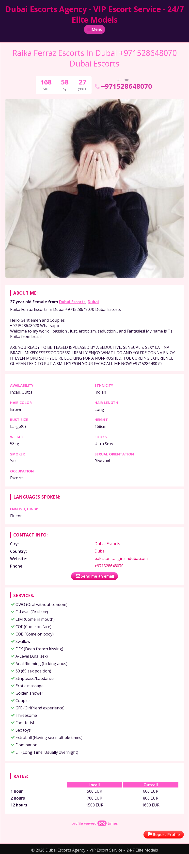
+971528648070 (123, 86)
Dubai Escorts (72, 301)
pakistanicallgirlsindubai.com (121, 558)
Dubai (93, 301)
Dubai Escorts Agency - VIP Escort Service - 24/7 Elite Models (94, 14)
